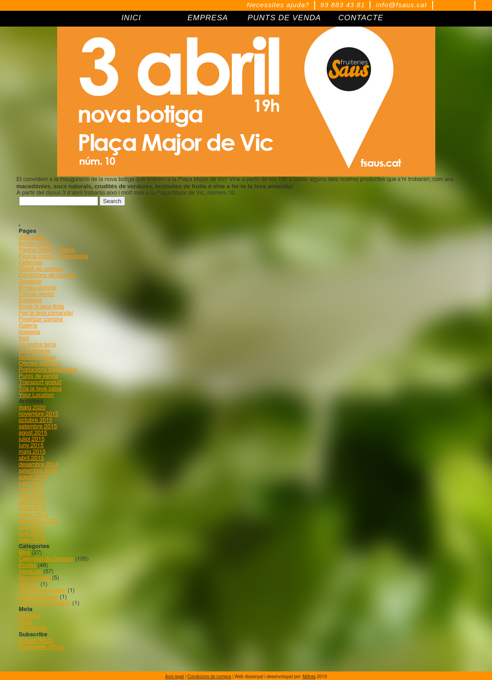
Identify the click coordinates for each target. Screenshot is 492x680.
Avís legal (174, 677)
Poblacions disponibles (48, 370)
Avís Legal (32, 237)
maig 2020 (32, 408)
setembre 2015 (38, 427)
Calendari (31, 263)
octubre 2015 (36, 420)
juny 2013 (31, 534)
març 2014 (32, 509)
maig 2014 (32, 496)
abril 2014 (31, 502)
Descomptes (35, 578)
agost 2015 (33, 433)
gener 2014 (33, 515)
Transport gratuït (40, 382)
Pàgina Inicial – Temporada (53, 256)
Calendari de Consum (46, 559)
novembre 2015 (39, 414)
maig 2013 (32, 540)
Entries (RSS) (36, 641)
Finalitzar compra (41, 319)
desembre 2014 (39, 464)
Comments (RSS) (41, 647)
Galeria (28, 326)
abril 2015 (31, 458)
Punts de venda (39, 376)
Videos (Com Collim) (45, 603)
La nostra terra (37, 345)
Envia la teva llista (41, 307)
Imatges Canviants (42, 591)
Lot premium (35, 351)
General (29, 584)
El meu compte (38, 288)
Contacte (30, 282)
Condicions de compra (47, 275)
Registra (30, 616)
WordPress (33, 628)
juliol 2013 (32, 527)
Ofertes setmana (40, 364)
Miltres (309, 677)
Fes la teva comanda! (46, 313)
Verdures (30, 572)
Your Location (36, 395)
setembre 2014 (38, 471)
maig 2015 (32, 452)
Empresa (30, 301)
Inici (24, 338)
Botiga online (35, 244)
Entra (25, 622)
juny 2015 (31, 446)
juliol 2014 (32, 483)
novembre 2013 (39, 521)
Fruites (27, 565)
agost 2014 (33, 477)
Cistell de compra (41, 269)
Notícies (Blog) (37, 357)
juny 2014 (31, 490)
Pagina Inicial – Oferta (47, 250)
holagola (30, 332)
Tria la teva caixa (40, 389)
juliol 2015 (32, 439)
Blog (25, 553)
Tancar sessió (36, 294)
